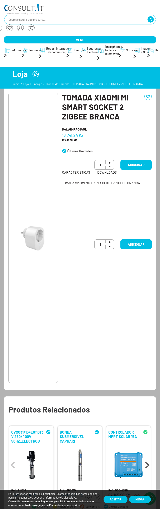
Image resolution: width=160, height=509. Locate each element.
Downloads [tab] (107, 172)
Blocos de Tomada (57, 84)
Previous (13, 464)
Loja (26, 84)
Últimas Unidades (80, 151)
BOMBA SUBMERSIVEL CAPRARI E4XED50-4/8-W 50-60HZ (74, 436)
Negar (140, 499)
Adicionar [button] (136, 165)
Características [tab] (76, 172)
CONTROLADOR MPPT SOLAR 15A (122, 434)
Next (147, 464)
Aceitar (115, 499)
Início (16, 84)
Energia (37, 84)
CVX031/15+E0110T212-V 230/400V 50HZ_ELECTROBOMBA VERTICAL (27, 436)
